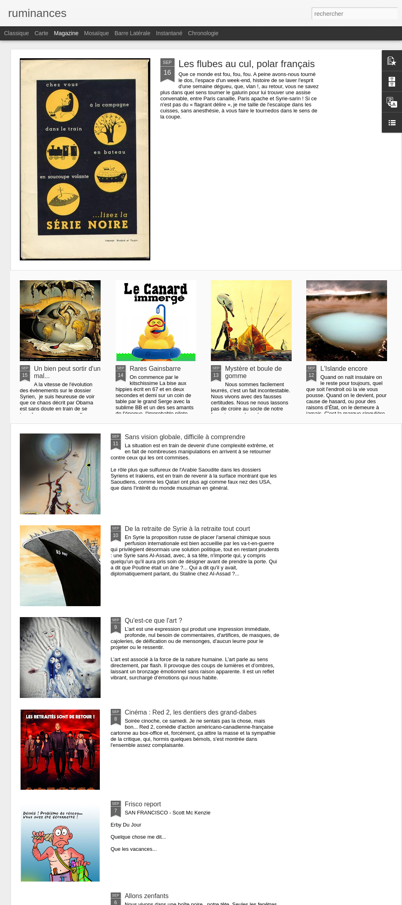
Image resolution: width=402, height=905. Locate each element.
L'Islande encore (344, 368)
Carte (41, 33)
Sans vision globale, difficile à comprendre (185, 436)
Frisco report (143, 804)
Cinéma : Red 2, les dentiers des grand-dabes (191, 712)
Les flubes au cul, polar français (247, 63)
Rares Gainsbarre (155, 368)
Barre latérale (132, 33)
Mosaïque (96, 33)
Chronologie (203, 33)
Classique (16, 33)
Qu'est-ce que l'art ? (153, 620)
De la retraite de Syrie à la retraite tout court (187, 528)
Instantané (169, 33)
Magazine (66, 33)
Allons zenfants (147, 895)
